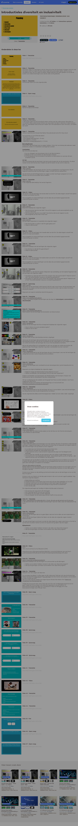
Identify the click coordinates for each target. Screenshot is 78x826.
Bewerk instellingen (32, 420)
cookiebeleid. (41, 416)
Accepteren (46, 420)
